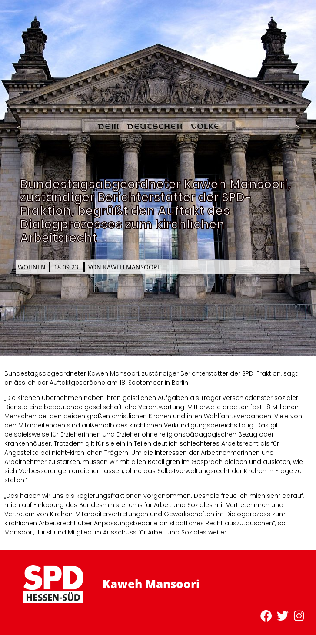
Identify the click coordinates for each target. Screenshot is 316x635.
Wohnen (32, 267)
